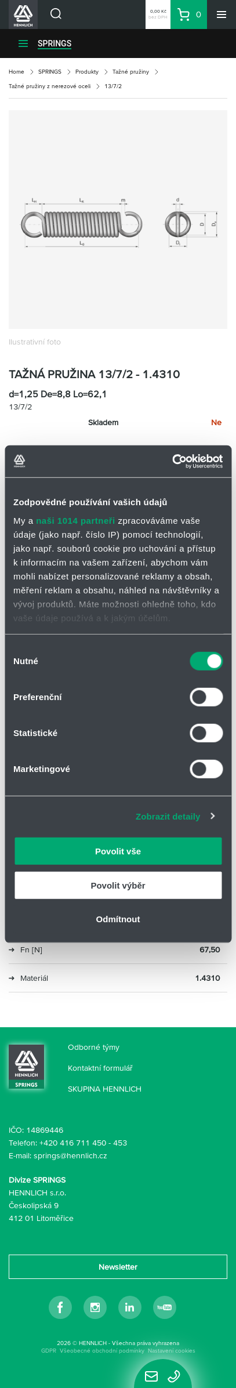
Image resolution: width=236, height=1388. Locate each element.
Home (16, 71)
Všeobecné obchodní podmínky (102, 1350)
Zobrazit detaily (168, 816)
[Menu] (221, 14)
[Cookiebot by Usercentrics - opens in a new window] (172, 461)
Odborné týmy (93, 1047)
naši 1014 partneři (75, 520)
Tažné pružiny (130, 71)
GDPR (48, 1350)
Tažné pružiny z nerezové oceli (49, 86)
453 (120, 1142)
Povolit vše (118, 851)
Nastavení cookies (171, 1350)
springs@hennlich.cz (70, 1155)
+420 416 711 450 (72, 1142)
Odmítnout (118, 919)
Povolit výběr (117, 885)
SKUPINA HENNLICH (104, 1088)
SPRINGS (54, 43)
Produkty (87, 71)
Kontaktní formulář (100, 1067)
